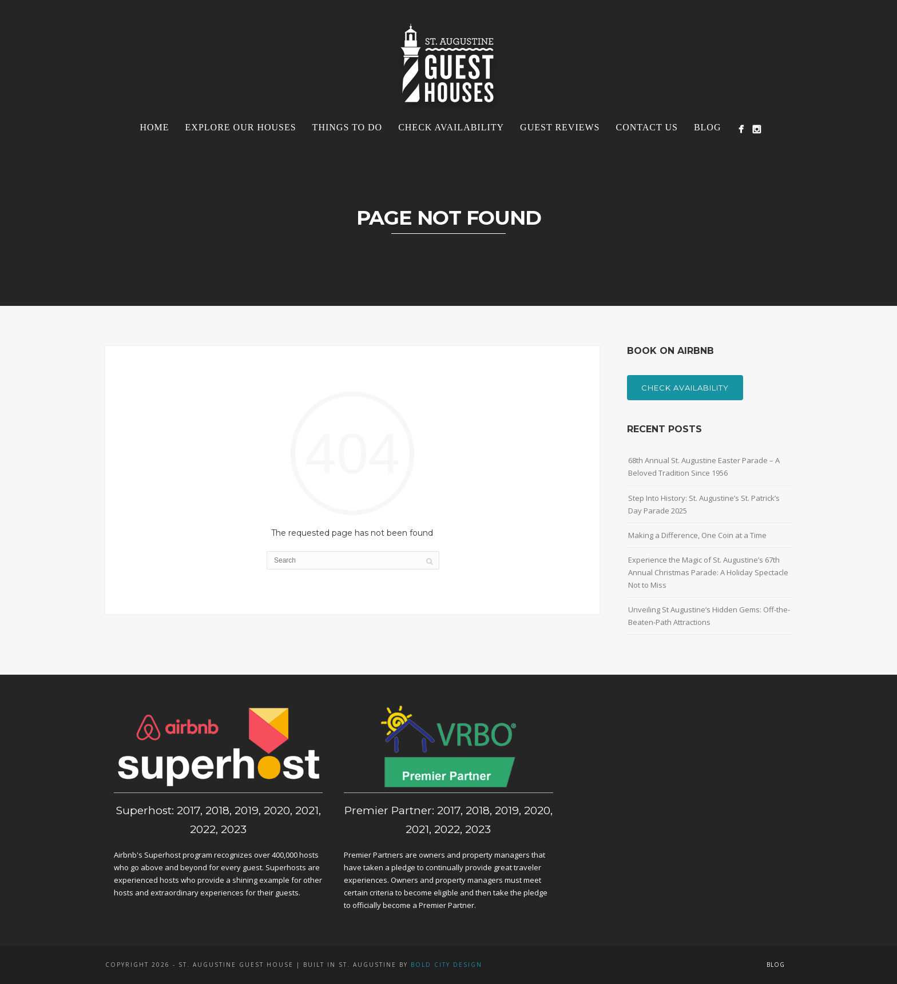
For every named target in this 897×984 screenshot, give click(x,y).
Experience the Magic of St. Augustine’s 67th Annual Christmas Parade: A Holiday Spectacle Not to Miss (708, 572)
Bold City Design (446, 965)
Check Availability (451, 127)
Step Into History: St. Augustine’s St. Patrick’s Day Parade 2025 (704, 504)
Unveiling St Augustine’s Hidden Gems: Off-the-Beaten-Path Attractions (709, 615)
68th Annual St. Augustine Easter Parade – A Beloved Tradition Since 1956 (704, 466)
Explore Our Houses (240, 127)
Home (154, 127)
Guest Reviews (560, 127)
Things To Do (347, 127)
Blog (707, 127)
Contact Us (646, 127)
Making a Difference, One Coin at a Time (697, 535)
